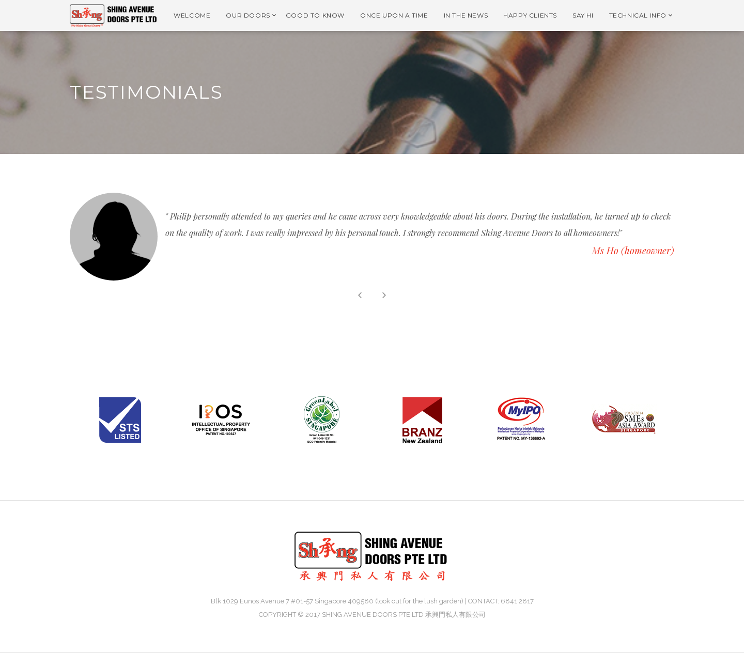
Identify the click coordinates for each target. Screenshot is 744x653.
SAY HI (583, 15)
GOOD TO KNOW (315, 15)
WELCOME (192, 15)
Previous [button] (359, 295)
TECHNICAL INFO (638, 15)
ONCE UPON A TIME (394, 15)
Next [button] (384, 295)
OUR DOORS (248, 15)
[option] (372, 237)
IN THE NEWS (466, 15)
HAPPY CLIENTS (530, 15)
